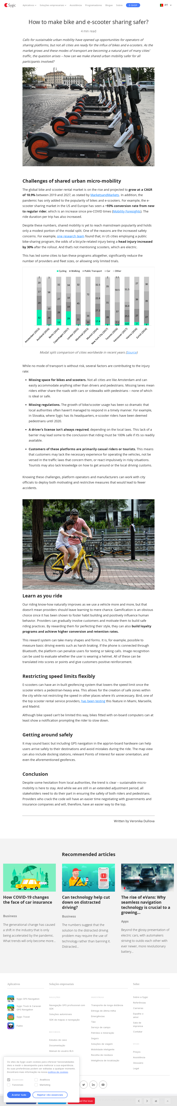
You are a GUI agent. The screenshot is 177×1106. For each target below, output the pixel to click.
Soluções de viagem (102, 1043)
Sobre (119, 5)
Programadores (93, 5)
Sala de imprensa (138, 1024)
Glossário (138, 1062)
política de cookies (58, 1072)
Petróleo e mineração (102, 1032)
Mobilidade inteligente (102, 1049)
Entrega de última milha (103, 1010)
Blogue (109, 5)
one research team (70, 236)
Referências (139, 1002)
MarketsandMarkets (104, 195)
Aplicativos (28, 5)
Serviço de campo (100, 1027)
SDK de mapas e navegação (64, 1019)
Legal (136, 1068)
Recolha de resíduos (102, 1055)
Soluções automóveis (60, 1014)
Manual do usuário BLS (61, 1051)
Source (132, 352)
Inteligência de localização (105, 1060)
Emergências (98, 1016)
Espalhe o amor (138, 1015)
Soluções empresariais (52, 5)
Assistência (76, 5)
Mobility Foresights (127, 211)
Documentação (57, 1045)
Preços (137, 1051)
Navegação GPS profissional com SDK (67, 1007)
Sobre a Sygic (140, 997)
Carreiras (138, 1008)
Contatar (137, 1031)
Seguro (95, 1038)
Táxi (93, 1021)
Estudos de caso (58, 1040)
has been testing (93, 701)
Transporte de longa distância (107, 1005)
